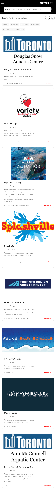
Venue (14, 73)
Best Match (35, 24)
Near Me (25, 24)
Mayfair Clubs (10, 413)
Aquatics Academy (12, 182)
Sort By (6, 29)
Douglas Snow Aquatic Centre (17, 70)
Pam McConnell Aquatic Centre (18, 467)
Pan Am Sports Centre (14, 302)
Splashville (9, 246)
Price (5, 24)
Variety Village (10, 124)
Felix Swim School (12, 359)
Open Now (14, 24)
